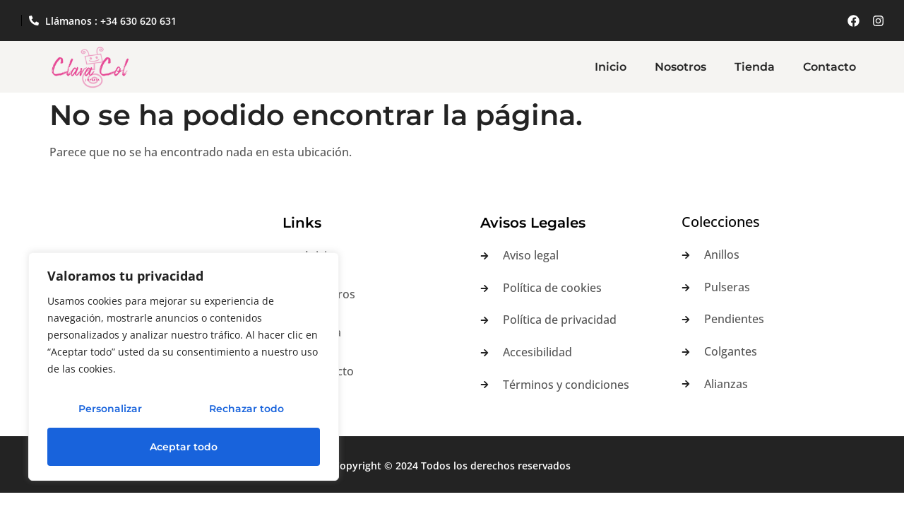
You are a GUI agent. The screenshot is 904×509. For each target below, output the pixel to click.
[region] (183, 367)
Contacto (829, 67)
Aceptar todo (184, 446)
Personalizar (110, 408)
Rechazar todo (246, 408)
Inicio (610, 67)
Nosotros (680, 67)
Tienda (754, 67)
